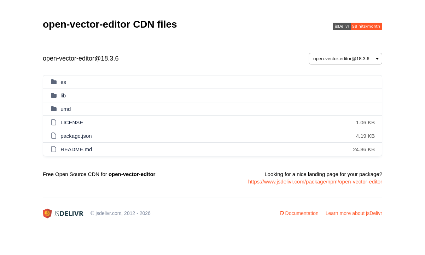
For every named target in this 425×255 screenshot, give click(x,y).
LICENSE (71, 122)
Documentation (299, 213)
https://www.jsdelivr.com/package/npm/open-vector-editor (315, 181)
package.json (76, 136)
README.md (76, 149)
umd (65, 109)
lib (63, 95)
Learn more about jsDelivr (354, 213)
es (63, 82)
